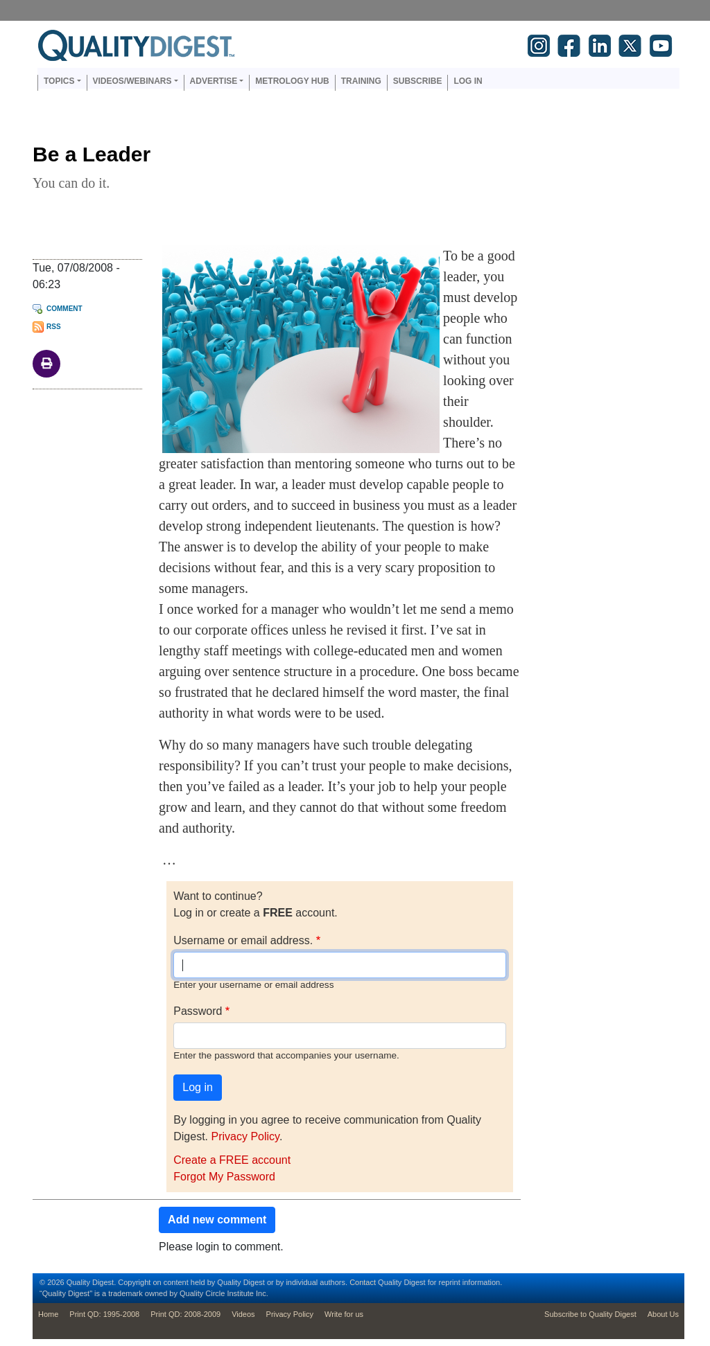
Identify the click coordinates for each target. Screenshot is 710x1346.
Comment (64, 308)
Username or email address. (243, 940)
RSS (53, 326)
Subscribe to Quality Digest (590, 1314)
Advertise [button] (214, 81)
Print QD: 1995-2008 (104, 1314)
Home (48, 1314)
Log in (467, 81)
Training (361, 81)
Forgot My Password (224, 1177)
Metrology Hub (292, 81)
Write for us (343, 1314)
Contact (362, 1282)
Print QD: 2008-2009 (185, 1314)
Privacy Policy (245, 1136)
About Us (663, 1314)
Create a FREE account (232, 1160)
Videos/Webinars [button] (132, 81)
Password (197, 1011)
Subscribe (417, 81)
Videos (243, 1314)
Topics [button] (59, 81)
